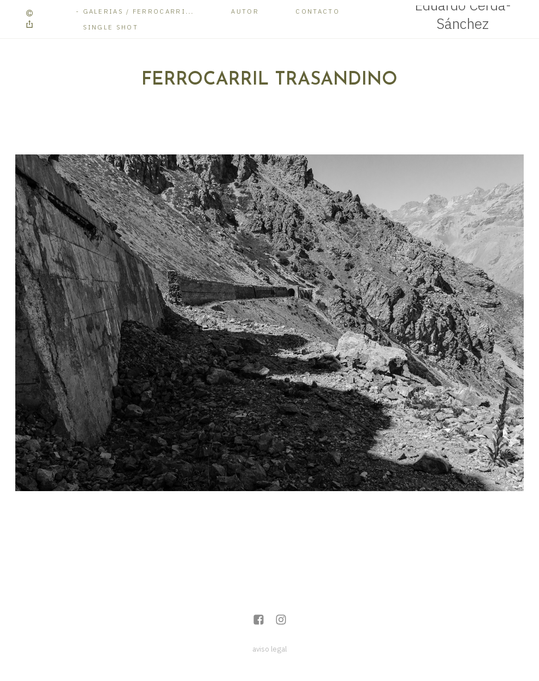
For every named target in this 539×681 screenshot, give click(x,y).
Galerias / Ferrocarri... (138, 11)
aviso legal (269, 649)
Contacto (317, 11)
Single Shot (110, 27)
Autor (245, 11)
